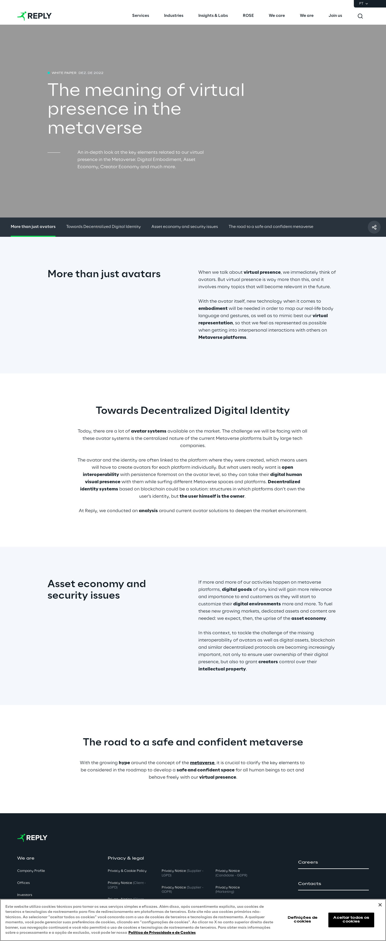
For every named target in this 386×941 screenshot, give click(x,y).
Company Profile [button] (31, 871)
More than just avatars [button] (33, 227)
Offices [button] (23, 883)
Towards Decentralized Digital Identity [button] (103, 227)
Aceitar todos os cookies (351, 919)
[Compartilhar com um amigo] (374, 227)
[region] (193, 920)
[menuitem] (140, 16)
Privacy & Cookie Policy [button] (127, 871)
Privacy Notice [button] (127, 885)
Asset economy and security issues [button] (184, 227)
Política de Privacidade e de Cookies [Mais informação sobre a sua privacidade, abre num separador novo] (162, 933)
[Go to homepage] (34, 16)
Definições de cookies (303, 919)
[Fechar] (380, 905)
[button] (333, 862)
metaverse (202, 762)
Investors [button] (24, 895)
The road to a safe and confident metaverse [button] (271, 227)
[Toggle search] (360, 16)
